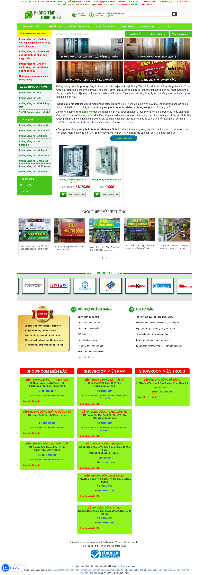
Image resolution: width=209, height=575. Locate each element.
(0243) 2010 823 (48, 455)
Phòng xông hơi (77, 26)
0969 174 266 (82, 1)
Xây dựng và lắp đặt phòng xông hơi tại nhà (155, 328)
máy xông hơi (169, 570)
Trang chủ (30, 26)
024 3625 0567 (49, 391)
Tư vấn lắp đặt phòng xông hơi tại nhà (153, 340)
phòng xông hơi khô (134, 570)
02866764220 (94, 395)
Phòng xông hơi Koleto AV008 (106, 179)
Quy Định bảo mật (86, 357)
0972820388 (121, 395)
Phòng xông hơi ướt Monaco (34, 166)
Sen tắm (126, 26)
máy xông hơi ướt (92, 573)
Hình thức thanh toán (87, 340)
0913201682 (104, 398)
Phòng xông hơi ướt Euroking (30, 143)
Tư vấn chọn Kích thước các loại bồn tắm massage (159, 346)
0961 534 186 (58, 459)
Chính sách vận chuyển (88, 328)
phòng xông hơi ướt (153, 570)
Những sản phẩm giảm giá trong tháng (33, 78)
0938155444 (149, 1)
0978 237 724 (73, 4)
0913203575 (108, 427)
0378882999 (121, 4)
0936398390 (108, 395)
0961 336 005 (164, 387)
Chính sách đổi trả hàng (88, 317)
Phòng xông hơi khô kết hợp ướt (34, 105)
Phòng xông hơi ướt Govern (34, 155)
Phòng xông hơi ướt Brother (34, 130)
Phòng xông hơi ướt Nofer (33, 171)
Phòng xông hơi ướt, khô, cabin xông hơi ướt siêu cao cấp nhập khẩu (34, 67)
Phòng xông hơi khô (30, 92)
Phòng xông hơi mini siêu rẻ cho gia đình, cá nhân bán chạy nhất (34, 55)
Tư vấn (167, 26)
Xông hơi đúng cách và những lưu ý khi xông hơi (157, 322)
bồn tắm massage (101, 570)
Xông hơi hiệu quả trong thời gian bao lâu (154, 317)
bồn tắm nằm (85, 570)
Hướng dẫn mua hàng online (90, 351)
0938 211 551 (166, 392)
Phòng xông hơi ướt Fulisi (33, 150)
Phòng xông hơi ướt (30, 97)
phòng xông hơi (117, 570)
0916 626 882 (58, 395)
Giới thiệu (82, 334)
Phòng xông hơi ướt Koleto (33, 160)
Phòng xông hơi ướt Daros (33, 135)
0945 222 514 (49, 423)
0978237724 (100, 4)
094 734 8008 (117, 1)
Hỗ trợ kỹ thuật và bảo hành (90, 346)
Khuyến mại (147, 26)
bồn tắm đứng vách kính (67, 570)
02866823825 (94, 427)
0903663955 (121, 427)
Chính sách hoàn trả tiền (89, 322)
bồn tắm (51, 570)
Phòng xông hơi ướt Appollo (34, 125)
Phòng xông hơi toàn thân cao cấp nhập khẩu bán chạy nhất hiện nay (34, 43)
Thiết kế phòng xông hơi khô (34, 112)
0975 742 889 (43, 1)
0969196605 (146, 4)
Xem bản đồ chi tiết (32, 401)
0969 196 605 (106, 458)
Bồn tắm (53, 26)
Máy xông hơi (104, 26)
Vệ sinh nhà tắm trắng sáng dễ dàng (152, 334)
